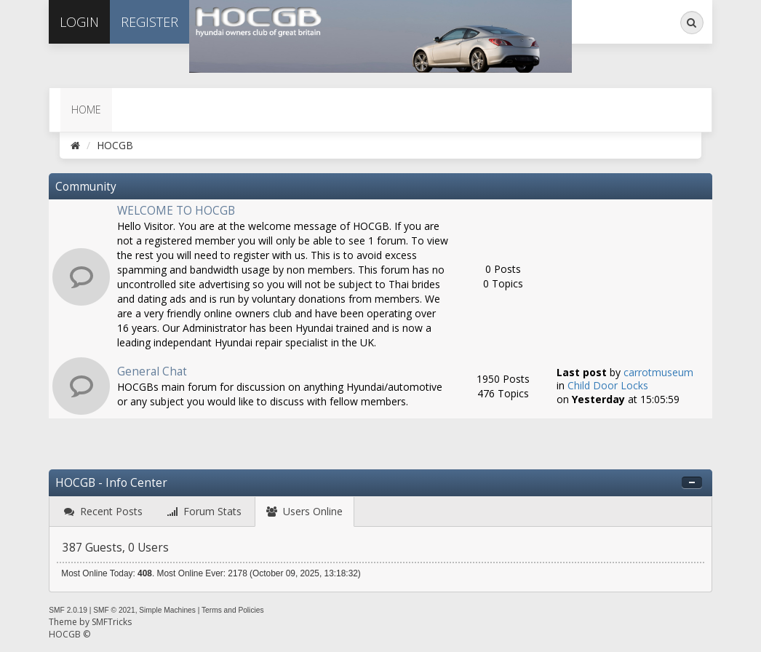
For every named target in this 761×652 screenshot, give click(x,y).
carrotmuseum (658, 372)
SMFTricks (112, 622)
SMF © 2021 (114, 610)
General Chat (152, 371)
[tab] (103, 512)
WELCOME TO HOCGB (176, 210)
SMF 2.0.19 (68, 610)
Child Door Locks (607, 385)
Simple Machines (167, 610)
